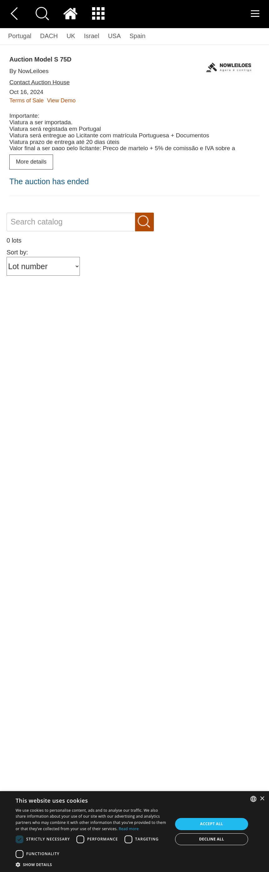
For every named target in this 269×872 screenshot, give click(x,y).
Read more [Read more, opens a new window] (129, 828)
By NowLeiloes (29, 71)
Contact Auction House (39, 82)
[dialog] (134, 831)
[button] (92, 864)
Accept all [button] (211, 823)
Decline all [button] (211, 839)
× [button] (262, 798)
